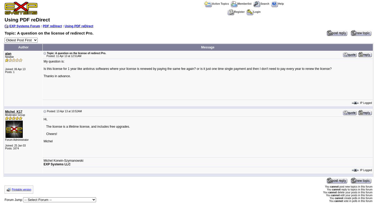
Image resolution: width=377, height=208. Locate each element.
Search (261, 3)
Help (277, 3)
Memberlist (241, 3)
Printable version (21, 189)
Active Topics (216, 3)
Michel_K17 (13, 112)
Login (253, 11)
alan (8, 53)
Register (236, 11)
